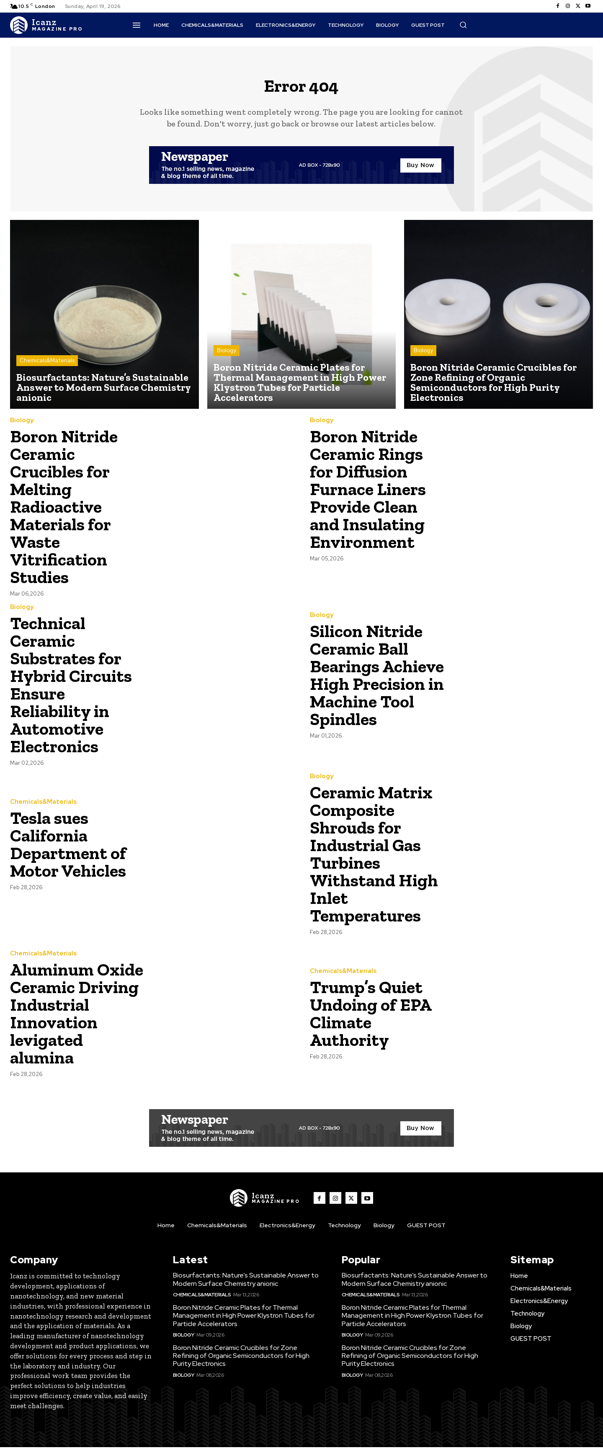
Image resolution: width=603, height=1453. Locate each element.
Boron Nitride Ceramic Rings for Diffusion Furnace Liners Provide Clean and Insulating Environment (368, 494)
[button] (463, 24)
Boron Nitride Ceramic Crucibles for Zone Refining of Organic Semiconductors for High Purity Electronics (241, 1362)
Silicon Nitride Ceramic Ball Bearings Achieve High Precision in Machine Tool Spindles (377, 681)
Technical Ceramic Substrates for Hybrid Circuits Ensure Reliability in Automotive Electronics (71, 690)
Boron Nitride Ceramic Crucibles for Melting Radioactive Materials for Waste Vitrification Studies (64, 512)
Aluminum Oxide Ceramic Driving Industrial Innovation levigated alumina (76, 1019)
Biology (226, 356)
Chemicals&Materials (47, 366)
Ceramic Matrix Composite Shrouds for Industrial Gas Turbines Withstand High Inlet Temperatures (374, 859)
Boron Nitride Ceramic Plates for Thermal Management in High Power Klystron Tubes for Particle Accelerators (243, 1321)
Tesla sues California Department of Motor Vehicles (68, 850)
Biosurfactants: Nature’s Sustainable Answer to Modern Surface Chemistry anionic (246, 1285)
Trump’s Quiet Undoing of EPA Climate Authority (370, 1019)
